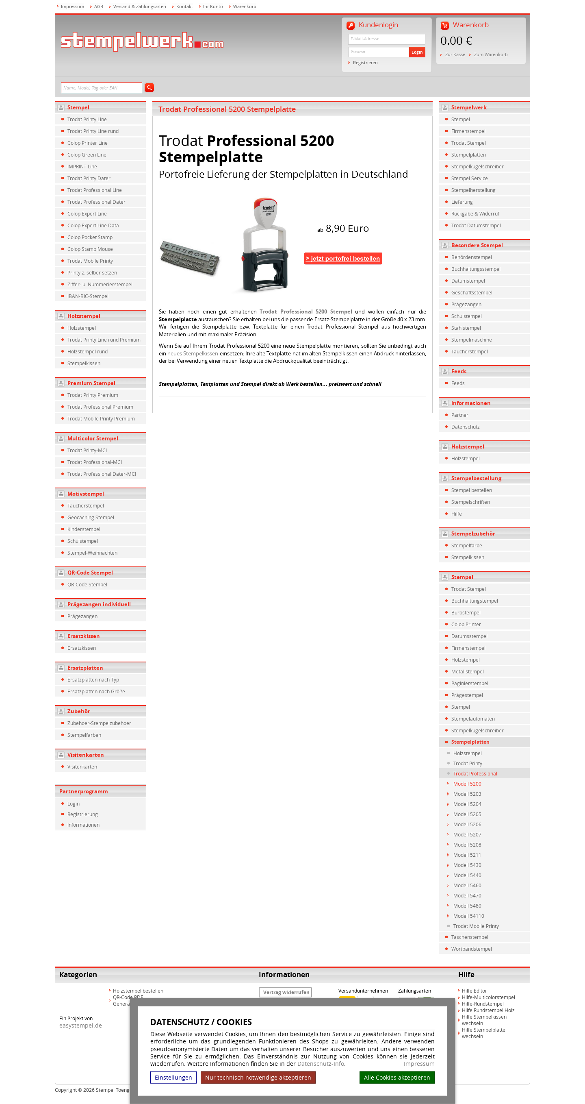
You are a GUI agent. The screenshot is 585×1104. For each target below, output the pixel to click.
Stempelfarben (84, 735)
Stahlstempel (466, 327)
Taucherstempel (85, 505)
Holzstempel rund (87, 351)
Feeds (458, 371)
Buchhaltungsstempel (475, 269)
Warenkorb (244, 6)
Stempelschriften (470, 502)
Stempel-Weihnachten (92, 552)
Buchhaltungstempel (474, 600)
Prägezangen (82, 616)
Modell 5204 (467, 804)
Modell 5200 (467, 783)
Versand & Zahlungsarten (139, 6)
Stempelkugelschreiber (477, 166)
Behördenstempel (471, 257)
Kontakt (184, 6)
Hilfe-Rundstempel (483, 1003)
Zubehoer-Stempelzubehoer (99, 723)
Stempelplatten (468, 154)
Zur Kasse (455, 54)
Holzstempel (83, 316)
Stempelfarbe (466, 545)
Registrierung (82, 814)
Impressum (419, 1063)
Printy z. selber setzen (92, 272)
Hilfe (456, 513)
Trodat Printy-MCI (87, 450)
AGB (98, 6)
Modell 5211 (467, 854)
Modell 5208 (467, 844)
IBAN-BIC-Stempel (87, 296)
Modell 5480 (467, 905)
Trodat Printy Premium (92, 395)
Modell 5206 (467, 824)
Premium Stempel (91, 383)
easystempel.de (80, 1025)
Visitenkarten (85, 754)
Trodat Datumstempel (476, 225)
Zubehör (78, 711)
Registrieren (365, 62)
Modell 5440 (467, 875)
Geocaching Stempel (90, 517)
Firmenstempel (468, 131)
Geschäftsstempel (471, 292)
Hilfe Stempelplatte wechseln (483, 1032)
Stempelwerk (469, 107)
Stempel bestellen (471, 490)
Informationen (83, 824)
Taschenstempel (469, 937)
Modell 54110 (468, 915)
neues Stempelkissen (192, 353)
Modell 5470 (467, 895)
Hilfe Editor (474, 990)
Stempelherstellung (473, 190)
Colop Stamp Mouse (90, 249)
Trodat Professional (475, 773)
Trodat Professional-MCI (94, 462)
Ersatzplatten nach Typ (93, 679)
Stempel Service (469, 178)
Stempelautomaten (473, 718)
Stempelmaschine (471, 339)
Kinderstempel (83, 529)
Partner (459, 415)
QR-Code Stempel (90, 572)
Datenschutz (465, 426)
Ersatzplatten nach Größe (96, 691)
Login (417, 52)
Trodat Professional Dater (96, 201)
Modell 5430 (467, 865)
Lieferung (462, 201)
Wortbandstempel (471, 948)
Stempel (78, 107)
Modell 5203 (467, 793)
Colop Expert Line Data (93, 225)
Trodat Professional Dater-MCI (101, 473)
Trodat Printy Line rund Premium (104, 339)
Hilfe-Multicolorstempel (488, 997)
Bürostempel (466, 612)
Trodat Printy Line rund (93, 131)
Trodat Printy (467, 763)
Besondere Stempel (477, 245)
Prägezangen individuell (99, 604)
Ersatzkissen (83, 636)
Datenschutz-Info (320, 1063)
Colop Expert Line (87, 213)
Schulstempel (82, 541)
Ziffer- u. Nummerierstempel (99, 284)
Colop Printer (466, 624)
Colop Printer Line (87, 142)
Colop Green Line (86, 154)
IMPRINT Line (82, 166)
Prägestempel (467, 695)
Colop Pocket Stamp (90, 237)
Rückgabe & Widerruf (475, 213)
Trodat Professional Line (94, 190)
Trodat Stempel (468, 142)
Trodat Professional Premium (100, 406)
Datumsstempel (469, 636)
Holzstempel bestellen (138, 990)
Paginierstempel (469, 683)
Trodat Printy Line (87, 119)
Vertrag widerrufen (286, 992)
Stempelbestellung (476, 478)
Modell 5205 (467, 814)
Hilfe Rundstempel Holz (488, 1010)
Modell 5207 (467, 834)
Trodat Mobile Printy (90, 260)
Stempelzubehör (473, 533)
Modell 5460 (467, 885)
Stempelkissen (83, 363)
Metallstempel (467, 671)
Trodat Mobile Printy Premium (101, 418)
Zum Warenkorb (491, 54)
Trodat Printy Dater (88, 178)
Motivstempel (85, 493)
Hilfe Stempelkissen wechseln (484, 1019)
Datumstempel (468, 280)
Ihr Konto (213, 6)
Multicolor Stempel (92, 438)
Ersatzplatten (85, 667)
